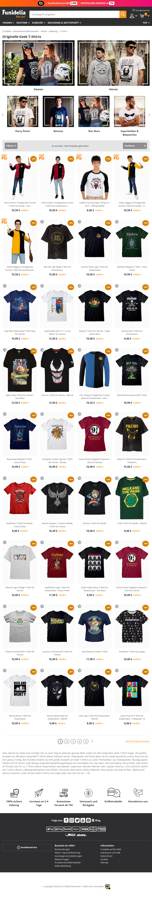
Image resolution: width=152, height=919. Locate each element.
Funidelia (6, 31)
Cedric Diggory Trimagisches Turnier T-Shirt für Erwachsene (20, 268)
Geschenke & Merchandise (26, 31)
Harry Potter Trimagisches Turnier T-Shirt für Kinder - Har (20, 204)
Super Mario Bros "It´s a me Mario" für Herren (57, 333)
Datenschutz (106, 856)
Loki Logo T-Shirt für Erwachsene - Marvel (95, 717)
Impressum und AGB (110, 852)
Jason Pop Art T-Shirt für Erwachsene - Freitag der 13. (132, 717)
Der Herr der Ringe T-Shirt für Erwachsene (57, 268)
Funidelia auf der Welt (110, 849)
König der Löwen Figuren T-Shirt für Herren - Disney (57, 461)
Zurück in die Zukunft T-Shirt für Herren (57, 653)
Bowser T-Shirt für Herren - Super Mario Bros (94, 333)
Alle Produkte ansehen (138, 741)
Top (145, 22)
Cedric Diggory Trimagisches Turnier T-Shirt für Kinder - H (132, 204)
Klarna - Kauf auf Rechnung (67, 852)
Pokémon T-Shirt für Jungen (132, 651)
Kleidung (53, 31)
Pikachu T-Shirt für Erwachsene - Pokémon (132, 461)
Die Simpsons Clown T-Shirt (95, 651)
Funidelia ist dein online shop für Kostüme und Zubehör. (13, 14)
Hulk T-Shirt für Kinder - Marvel (132, 523)
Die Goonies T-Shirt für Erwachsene (132, 333)
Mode (44, 31)
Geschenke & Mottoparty (63, 22)
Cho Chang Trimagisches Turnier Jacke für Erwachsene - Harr (94, 397)
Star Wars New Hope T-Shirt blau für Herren (20, 333)
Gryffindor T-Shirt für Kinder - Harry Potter (20, 525)
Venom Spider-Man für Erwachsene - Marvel (57, 717)
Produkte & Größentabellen (68, 862)
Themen (7, 22)
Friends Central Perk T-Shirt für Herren (20, 653)
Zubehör (37, 22)
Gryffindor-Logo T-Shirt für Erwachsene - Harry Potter (57, 589)
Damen (38, 89)
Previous (2, 114)
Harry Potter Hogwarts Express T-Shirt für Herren (132, 589)
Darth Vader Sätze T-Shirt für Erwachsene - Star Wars (94, 589)
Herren (113, 89)
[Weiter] (92, 741)
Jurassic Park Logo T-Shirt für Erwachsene (94, 268)
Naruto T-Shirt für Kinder (94, 523)
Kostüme (22, 22)
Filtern (10, 145)
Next (149, 114)
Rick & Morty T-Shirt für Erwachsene (20, 717)
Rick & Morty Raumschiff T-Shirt (132, 395)
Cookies (104, 859)
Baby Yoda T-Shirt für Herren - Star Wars (20, 397)
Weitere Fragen (62, 859)
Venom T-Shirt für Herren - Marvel (57, 395)
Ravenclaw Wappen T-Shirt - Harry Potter (20, 461)
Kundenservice (27, 847)
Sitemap (104, 862)
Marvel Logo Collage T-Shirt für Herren (20, 589)
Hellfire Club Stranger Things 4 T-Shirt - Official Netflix (94, 204)
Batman (58, 131)
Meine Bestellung (63, 865)
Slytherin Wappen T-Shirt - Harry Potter (132, 268)
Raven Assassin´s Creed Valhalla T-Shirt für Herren (57, 525)
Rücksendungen (62, 849)
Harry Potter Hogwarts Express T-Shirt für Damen (95, 461)
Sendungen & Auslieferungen (68, 856)
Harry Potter (22, 131)
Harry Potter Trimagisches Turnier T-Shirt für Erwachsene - (57, 204)
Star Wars (94, 131)
